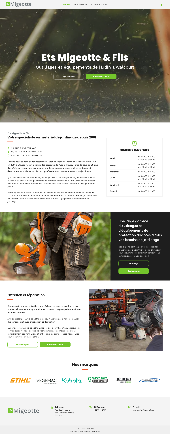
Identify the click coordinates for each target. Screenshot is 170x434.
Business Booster (76, 431)
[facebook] (162, 5)
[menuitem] (66, 4)
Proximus (96, 431)
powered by (88, 431)
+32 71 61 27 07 (100, 410)
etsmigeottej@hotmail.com (144, 410)
